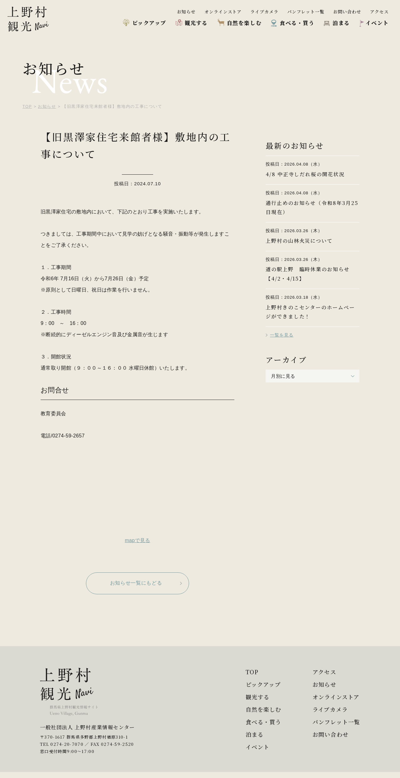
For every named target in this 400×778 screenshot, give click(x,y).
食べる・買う (297, 23)
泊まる (341, 23)
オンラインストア (223, 11)
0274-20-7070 (66, 750)
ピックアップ (149, 23)
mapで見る (137, 540)
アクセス (379, 11)
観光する (196, 23)
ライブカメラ (264, 11)
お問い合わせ (347, 11)
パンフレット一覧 (305, 11)
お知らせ (186, 11)
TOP (248, 672)
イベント (377, 23)
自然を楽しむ (244, 23)
